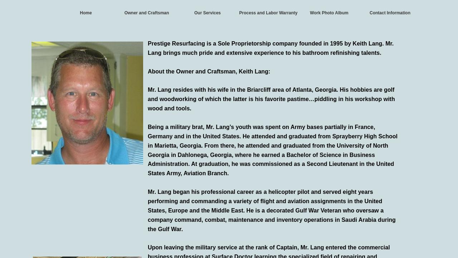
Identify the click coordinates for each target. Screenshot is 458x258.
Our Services (207, 12)
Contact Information (390, 12)
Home (86, 12)
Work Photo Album (329, 12)
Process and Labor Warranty (268, 12)
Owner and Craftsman (147, 12)
